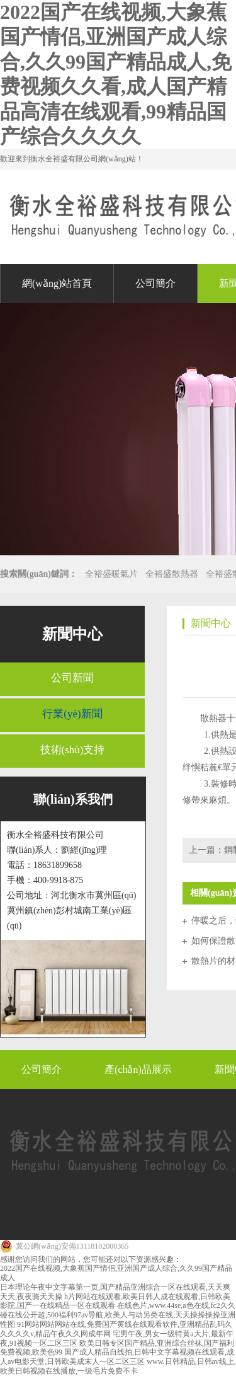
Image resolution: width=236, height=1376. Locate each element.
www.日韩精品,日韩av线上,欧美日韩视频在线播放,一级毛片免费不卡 (118, 1366)
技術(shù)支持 (72, 750)
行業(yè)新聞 (72, 714)
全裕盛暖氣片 (111, 574)
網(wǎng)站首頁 (57, 283)
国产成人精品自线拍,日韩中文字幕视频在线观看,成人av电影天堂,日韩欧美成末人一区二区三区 (117, 1357)
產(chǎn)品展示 (138, 1069)
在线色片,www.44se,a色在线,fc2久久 (176, 1305)
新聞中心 (72, 634)
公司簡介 (155, 283)
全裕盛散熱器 (171, 574)
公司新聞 (72, 678)
